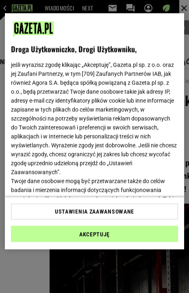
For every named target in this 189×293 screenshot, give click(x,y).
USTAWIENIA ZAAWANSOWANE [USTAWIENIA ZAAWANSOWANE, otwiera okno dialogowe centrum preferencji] (94, 211)
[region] (95, 131)
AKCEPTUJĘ (94, 234)
